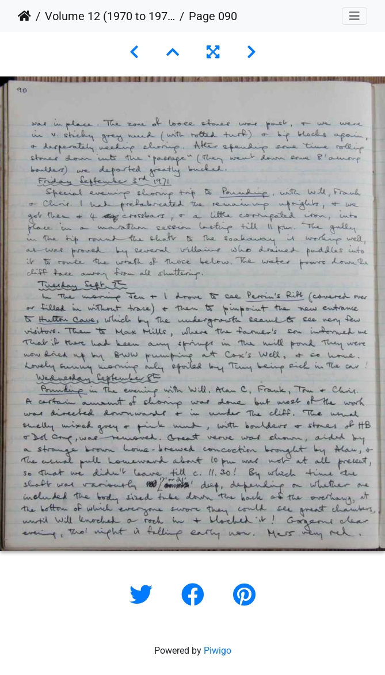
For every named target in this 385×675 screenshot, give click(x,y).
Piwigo (217, 650)
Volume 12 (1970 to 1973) (110, 16)
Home (24, 16)
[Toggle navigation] (354, 16)
